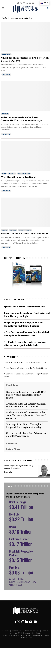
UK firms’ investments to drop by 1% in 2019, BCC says (25, 59)
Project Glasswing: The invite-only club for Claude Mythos (25, 368)
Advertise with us (31, 631)
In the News (6, 54)
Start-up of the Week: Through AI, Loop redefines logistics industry (24, 425)
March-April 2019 (24, 173)
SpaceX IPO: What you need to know (25, 306)
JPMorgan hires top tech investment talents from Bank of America (26, 405)
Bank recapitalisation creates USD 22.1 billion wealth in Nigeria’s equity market (26, 394)
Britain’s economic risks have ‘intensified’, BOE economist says (21, 119)
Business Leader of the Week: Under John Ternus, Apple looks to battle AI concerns (26, 415)
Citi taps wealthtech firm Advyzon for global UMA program (26, 434)
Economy (5, 114)
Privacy (46, 635)
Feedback (36, 633)
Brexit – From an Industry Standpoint (24, 233)
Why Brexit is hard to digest (18, 177)
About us (5, 631)
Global (4, 230)
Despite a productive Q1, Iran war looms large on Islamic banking (23, 324)
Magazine (12, 173)
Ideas (4, 173)
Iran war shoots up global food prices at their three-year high (27, 314)
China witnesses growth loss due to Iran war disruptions (25, 362)
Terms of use (26, 637)
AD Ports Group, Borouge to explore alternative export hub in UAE (25, 343)
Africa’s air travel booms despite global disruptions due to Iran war (26, 334)
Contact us (16, 631)
